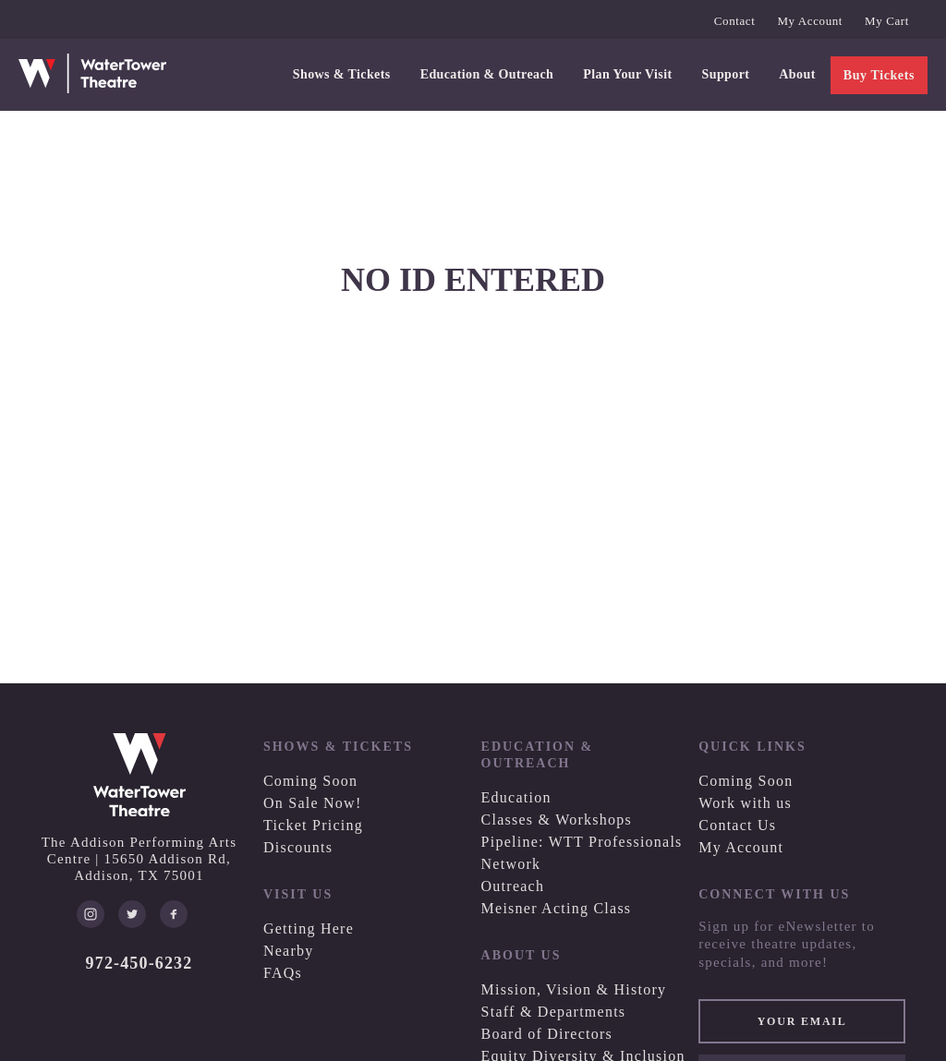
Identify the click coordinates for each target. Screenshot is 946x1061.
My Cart (887, 21)
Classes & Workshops (557, 819)
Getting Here (308, 928)
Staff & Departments (553, 1011)
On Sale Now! (312, 803)
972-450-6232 (139, 963)
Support (726, 74)
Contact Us (737, 825)
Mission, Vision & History (574, 989)
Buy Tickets (879, 75)
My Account (810, 21)
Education (516, 797)
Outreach (513, 886)
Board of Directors (546, 1034)
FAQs (282, 973)
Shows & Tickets (342, 74)
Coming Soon (310, 781)
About (797, 74)
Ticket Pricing (313, 825)
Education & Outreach (487, 74)
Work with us (745, 803)
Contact (735, 21)
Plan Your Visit (627, 74)
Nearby (288, 951)
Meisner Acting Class (556, 908)
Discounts (298, 847)
